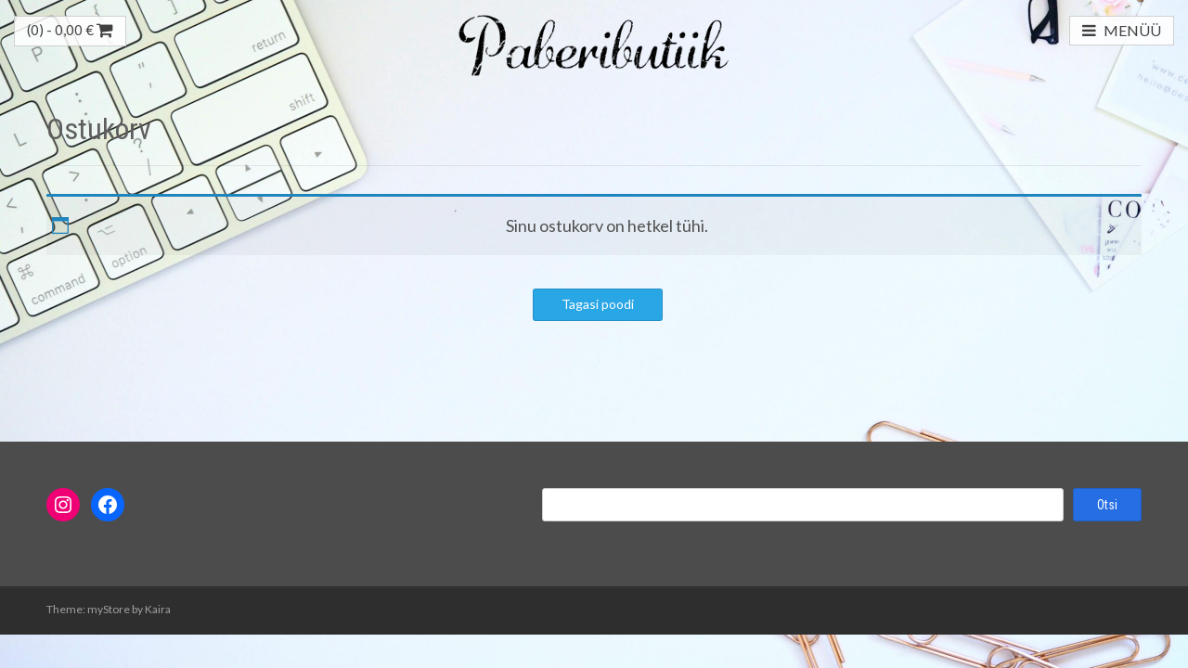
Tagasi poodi (598, 304)
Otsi (1107, 504)
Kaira (158, 609)
